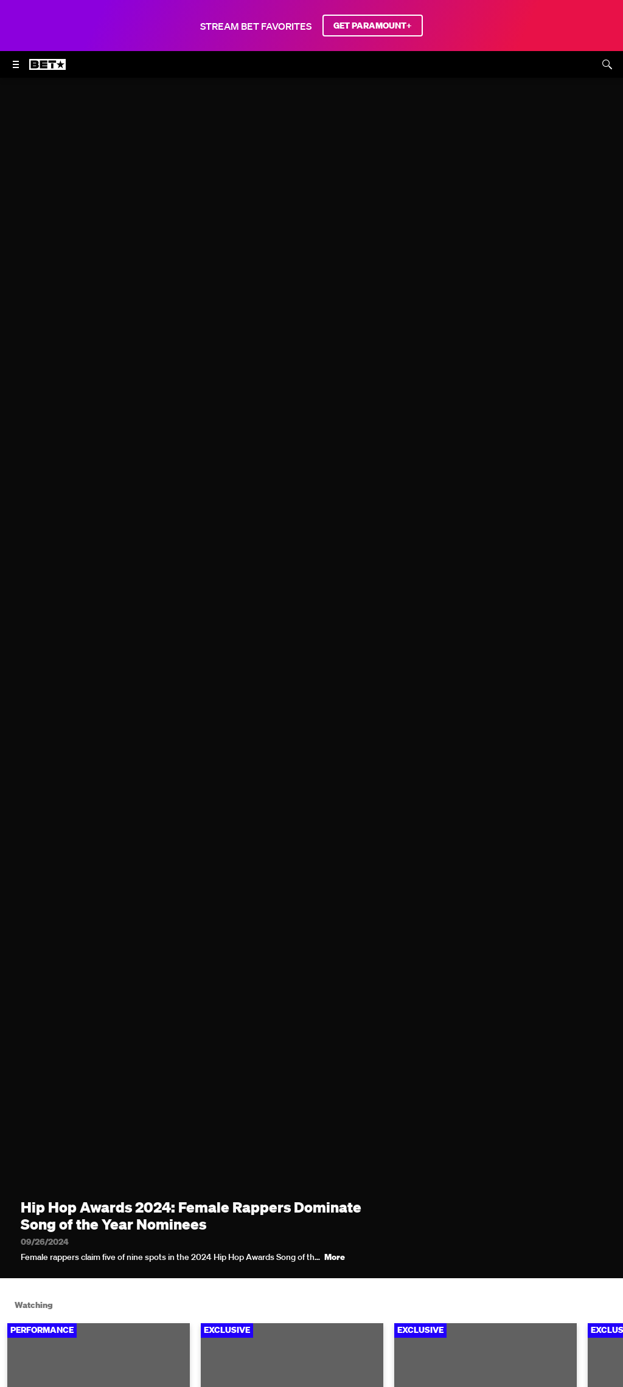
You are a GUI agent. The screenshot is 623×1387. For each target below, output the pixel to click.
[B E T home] (47, 70)
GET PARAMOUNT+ (372, 25)
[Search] (607, 64)
